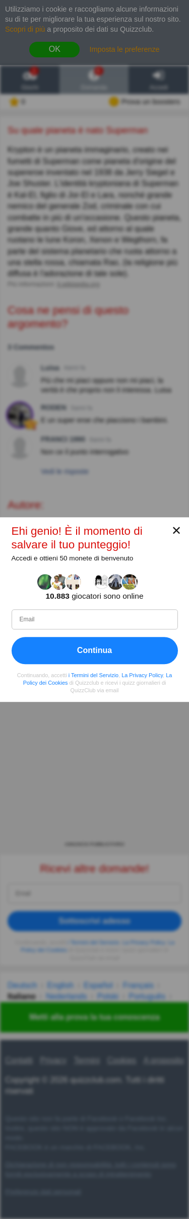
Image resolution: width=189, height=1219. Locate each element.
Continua (94, 650)
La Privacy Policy (142, 675)
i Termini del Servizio (93, 675)
